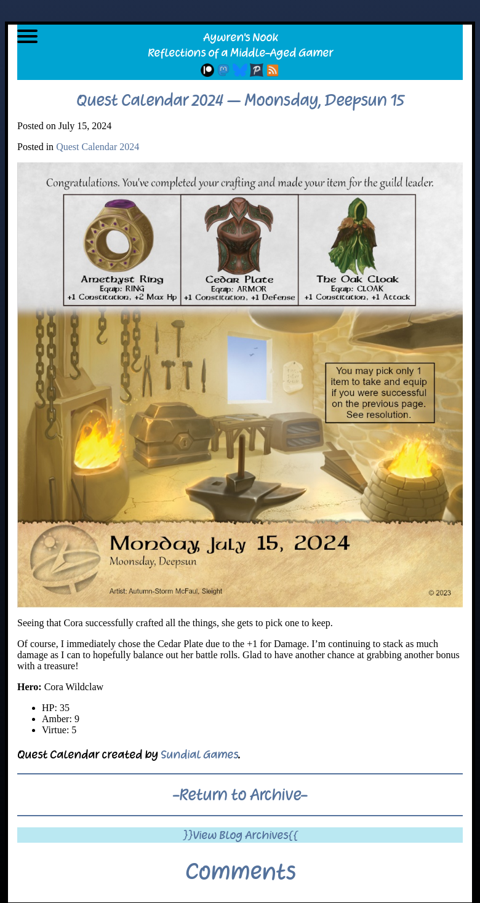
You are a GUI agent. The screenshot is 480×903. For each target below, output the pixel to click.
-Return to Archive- (240, 794)
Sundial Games (199, 754)
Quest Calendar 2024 (97, 146)
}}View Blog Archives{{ (240, 835)
